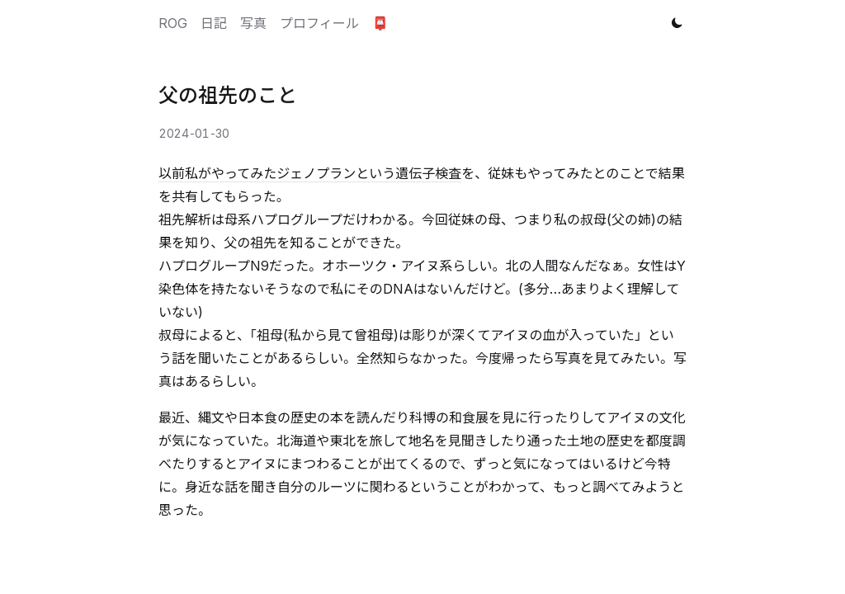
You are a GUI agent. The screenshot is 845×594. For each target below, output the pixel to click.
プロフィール (319, 23)
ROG (172, 23)
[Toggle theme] (677, 23)
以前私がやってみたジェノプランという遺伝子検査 (309, 173)
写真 (253, 23)
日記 (214, 23)
